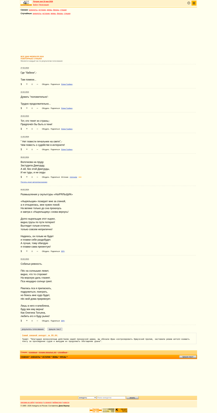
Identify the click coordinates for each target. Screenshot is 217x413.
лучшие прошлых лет (47, 352)
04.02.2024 (25, 190)
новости (66, 402)
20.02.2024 (25, 116)
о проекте (47, 402)
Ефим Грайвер (67, 84)
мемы (49, 10)
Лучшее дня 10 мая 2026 (43, 1)
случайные (62, 352)
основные (33, 352)
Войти (35, 5)
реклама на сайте (27, 402)
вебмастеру (57, 402)
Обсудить (45, 84)
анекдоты (33, 10)
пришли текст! (187, 357)
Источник (64, 177)
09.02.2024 (25, 157)
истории (42, 10)
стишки (63, 10)
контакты (39, 402)
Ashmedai (73, 177)
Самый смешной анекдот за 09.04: (40, 335)
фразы (56, 10)
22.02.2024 (25, 92)
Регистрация (44, 5)
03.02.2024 (25, 259)
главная (25, 357)
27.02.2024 (25, 68)
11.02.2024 (25, 137)
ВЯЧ (62, 251)
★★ (80, 177)
